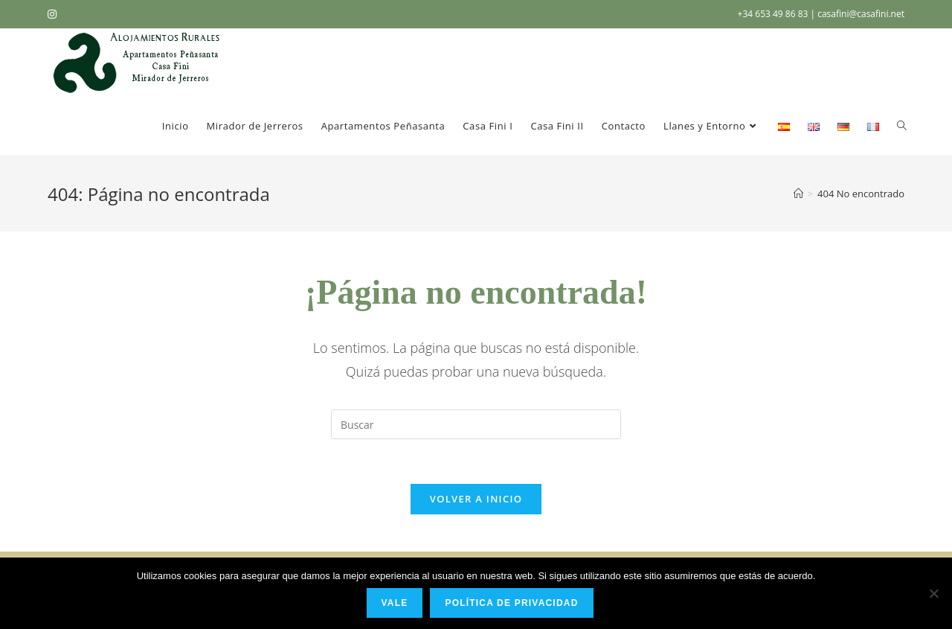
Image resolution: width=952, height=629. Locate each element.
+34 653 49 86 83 (774, 13)
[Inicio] (798, 193)
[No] (933, 593)
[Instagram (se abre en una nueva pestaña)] (54, 14)
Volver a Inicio (476, 498)
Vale (395, 603)
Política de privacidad (511, 603)
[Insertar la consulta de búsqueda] (476, 424)
